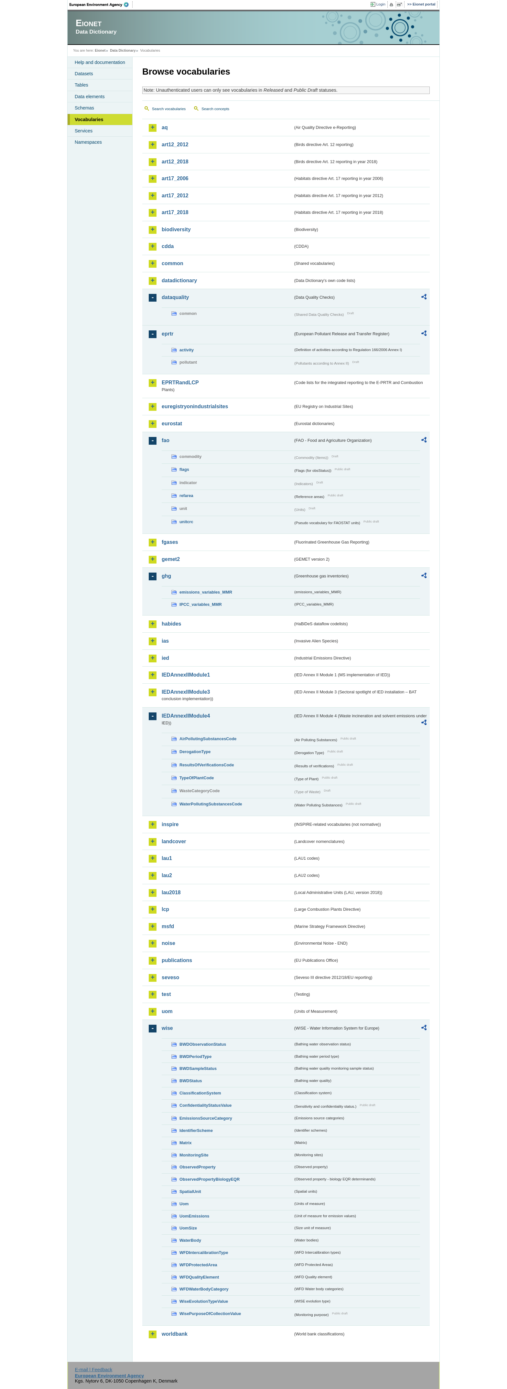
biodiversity (176, 229)
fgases (170, 542)
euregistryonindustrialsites (195, 406)
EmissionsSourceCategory (205, 1118)
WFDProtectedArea (198, 1264)
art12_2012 (175, 144)
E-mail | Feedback (93, 1369)
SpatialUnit (190, 1191)
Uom (184, 1203)
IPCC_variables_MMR (200, 604)
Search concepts (215, 109)
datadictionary (179, 280)
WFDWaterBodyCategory (204, 1289)
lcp (165, 909)
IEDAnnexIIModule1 (186, 675)
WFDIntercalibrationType (203, 1252)
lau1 (167, 858)
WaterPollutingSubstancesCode (210, 804)
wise (167, 1028)
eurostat (172, 423)
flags (184, 469)
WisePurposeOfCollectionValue (210, 1313)
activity (186, 349)
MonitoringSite (194, 1155)
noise (168, 943)
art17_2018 (175, 212)
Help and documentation (100, 62)
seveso (170, 977)
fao (165, 440)
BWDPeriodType (195, 1056)
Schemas (84, 107)
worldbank (175, 1334)
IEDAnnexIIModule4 (186, 716)
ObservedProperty (197, 1167)
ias (165, 641)
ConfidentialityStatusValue (205, 1105)
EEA (101, 4)
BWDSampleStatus (198, 1068)
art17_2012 (175, 195)
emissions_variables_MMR (205, 592)
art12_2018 (175, 161)
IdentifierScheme (196, 1130)
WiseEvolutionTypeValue (203, 1301)
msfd (168, 926)
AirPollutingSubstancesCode (207, 738)
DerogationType (194, 751)
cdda (168, 246)
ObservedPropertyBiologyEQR (209, 1179)
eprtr (167, 334)
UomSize (188, 1228)
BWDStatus (190, 1080)
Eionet (100, 50)
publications (177, 960)
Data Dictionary (122, 50)
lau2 (167, 875)
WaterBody (190, 1240)
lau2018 (171, 892)
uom (167, 1011)
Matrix (185, 1142)
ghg (166, 576)
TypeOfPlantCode (196, 777)
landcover (174, 841)
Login (380, 4)
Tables (81, 85)
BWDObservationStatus (202, 1044)
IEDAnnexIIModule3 (186, 692)
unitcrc (186, 521)
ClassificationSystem (200, 1093)
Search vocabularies (169, 109)
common (172, 263)
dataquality (175, 297)
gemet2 (171, 559)
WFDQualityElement (199, 1277)
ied (165, 658)
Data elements (90, 96)
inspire (170, 824)
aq (165, 127)
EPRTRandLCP (180, 382)
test (166, 994)
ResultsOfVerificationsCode (206, 764)
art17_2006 (175, 178)
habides (171, 624)
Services (83, 130)
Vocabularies (89, 119)
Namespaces (88, 142)
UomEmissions (194, 1216)
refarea (186, 495)
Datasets (84, 73)
